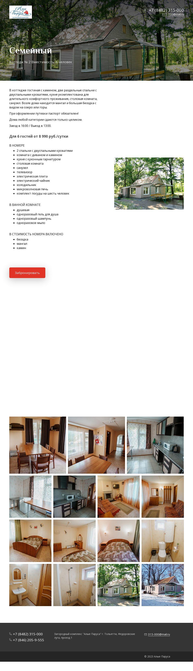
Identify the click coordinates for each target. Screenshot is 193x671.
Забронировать (27, 273)
